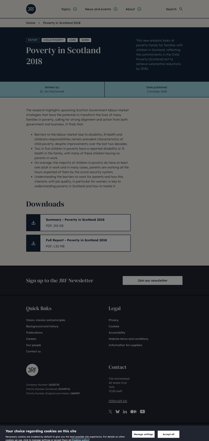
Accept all (168, 436)
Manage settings (143, 436)
